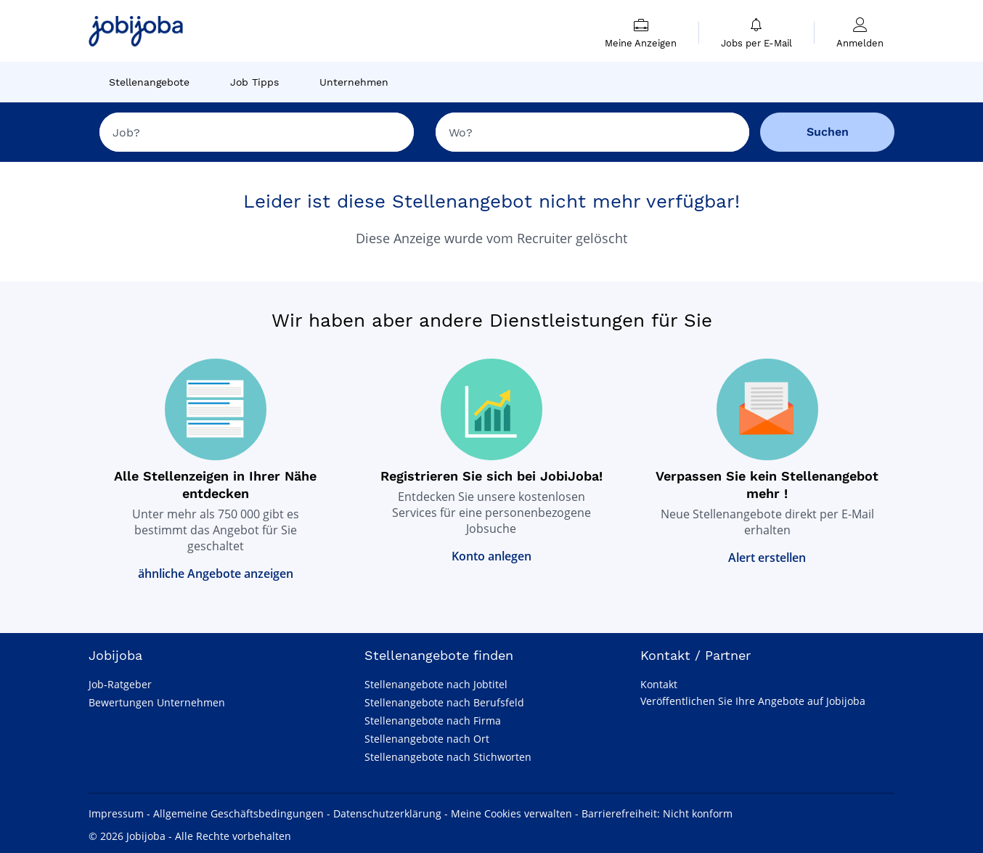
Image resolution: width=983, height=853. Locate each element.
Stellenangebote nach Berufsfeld (444, 702)
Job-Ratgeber (120, 684)
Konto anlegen (491, 556)
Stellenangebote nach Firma (432, 720)
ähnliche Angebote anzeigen (215, 573)
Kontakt (658, 684)
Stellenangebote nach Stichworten (447, 757)
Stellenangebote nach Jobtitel (435, 684)
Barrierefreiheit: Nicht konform (657, 813)
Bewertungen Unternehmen (157, 702)
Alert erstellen (767, 558)
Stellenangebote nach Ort (426, 739)
